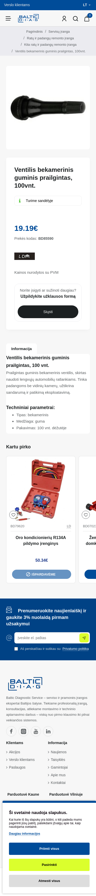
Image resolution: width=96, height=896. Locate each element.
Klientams (14, 743)
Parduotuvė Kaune (23, 794)
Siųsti (48, 311)
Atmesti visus (49, 881)
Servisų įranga (59, 31)
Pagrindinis (34, 31)
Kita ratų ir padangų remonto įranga (50, 44)
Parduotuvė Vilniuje (65, 794)
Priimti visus (49, 849)
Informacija (21, 349)
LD (69, 526)
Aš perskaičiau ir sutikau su (52, 649)
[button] (13, 515)
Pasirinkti (49, 865)
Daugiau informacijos (24, 833)
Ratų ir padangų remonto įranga (50, 38)
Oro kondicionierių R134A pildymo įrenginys (41, 540)
